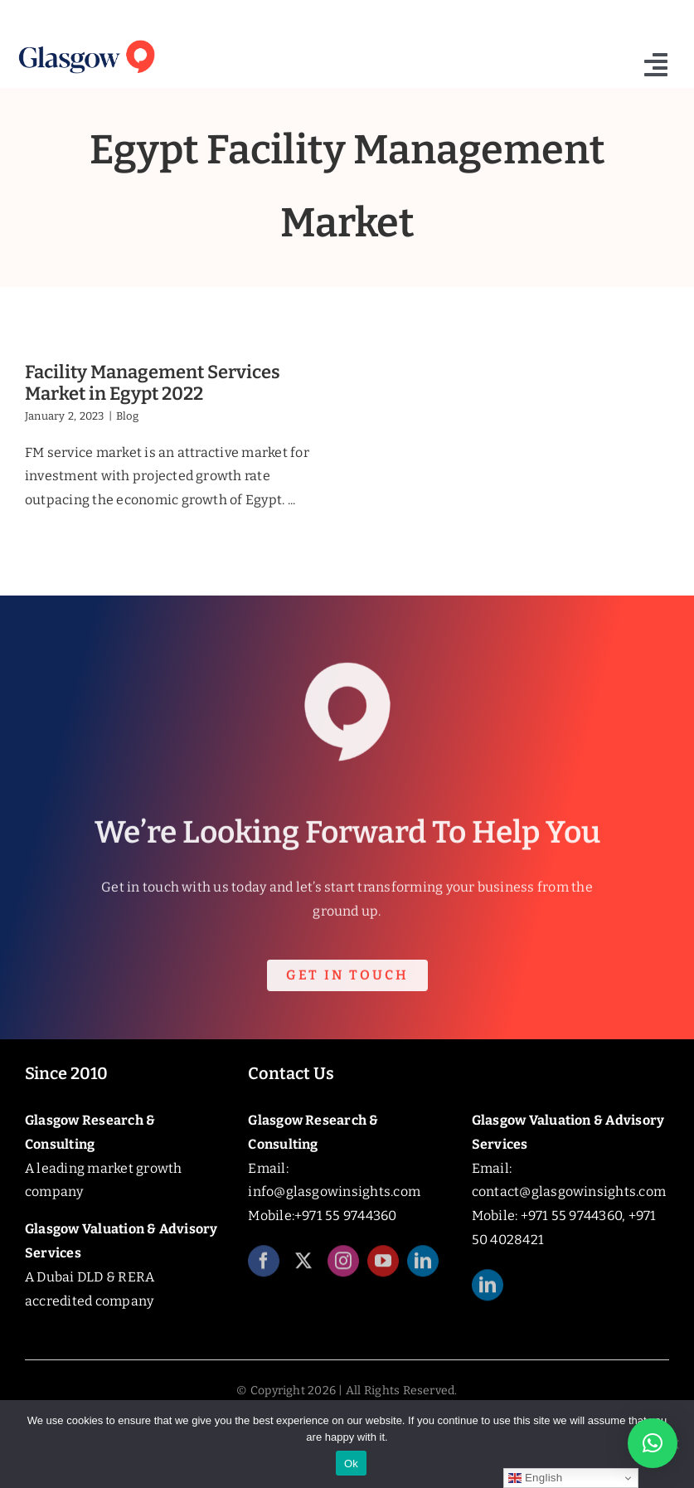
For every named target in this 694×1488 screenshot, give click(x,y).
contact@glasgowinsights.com (569, 1191)
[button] (652, 1443)
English (535, 1478)
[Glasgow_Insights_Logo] (85, 40)
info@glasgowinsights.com (334, 1191)
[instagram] (343, 1270)
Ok (351, 1463)
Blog (127, 416)
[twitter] (303, 1270)
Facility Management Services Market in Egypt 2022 (152, 383)
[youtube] (383, 1270)
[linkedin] (423, 1270)
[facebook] (263, 1270)
